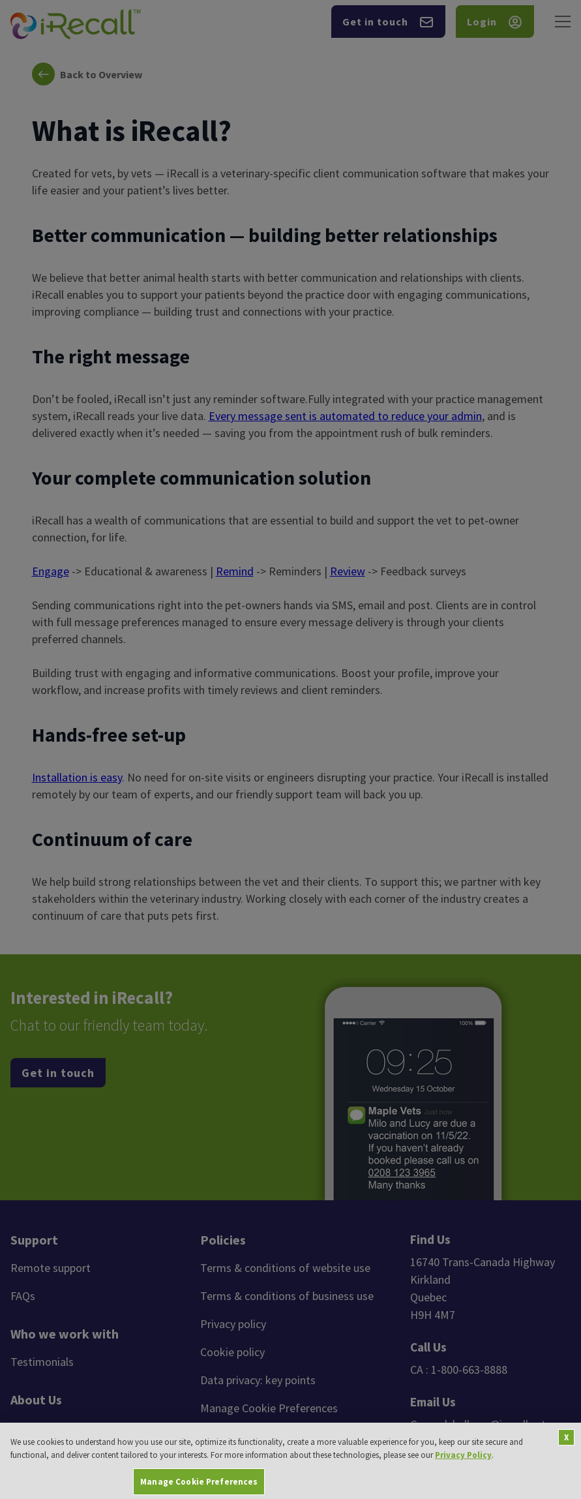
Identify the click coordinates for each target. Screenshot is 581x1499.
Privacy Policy (463, 1468)
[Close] (566, 1452)
